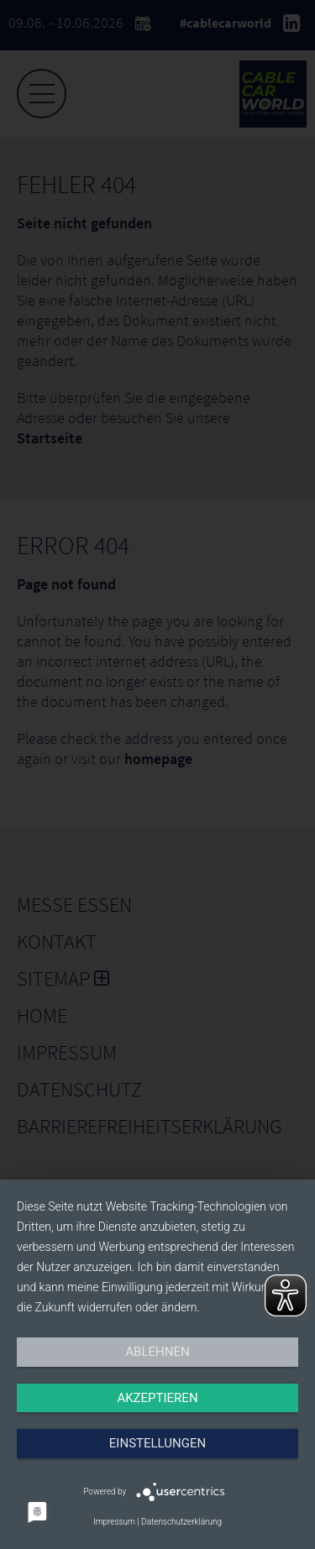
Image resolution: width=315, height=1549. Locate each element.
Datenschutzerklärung (181, 1521)
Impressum (114, 1521)
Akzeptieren (157, 1397)
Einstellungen (157, 1443)
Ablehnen (157, 1351)
